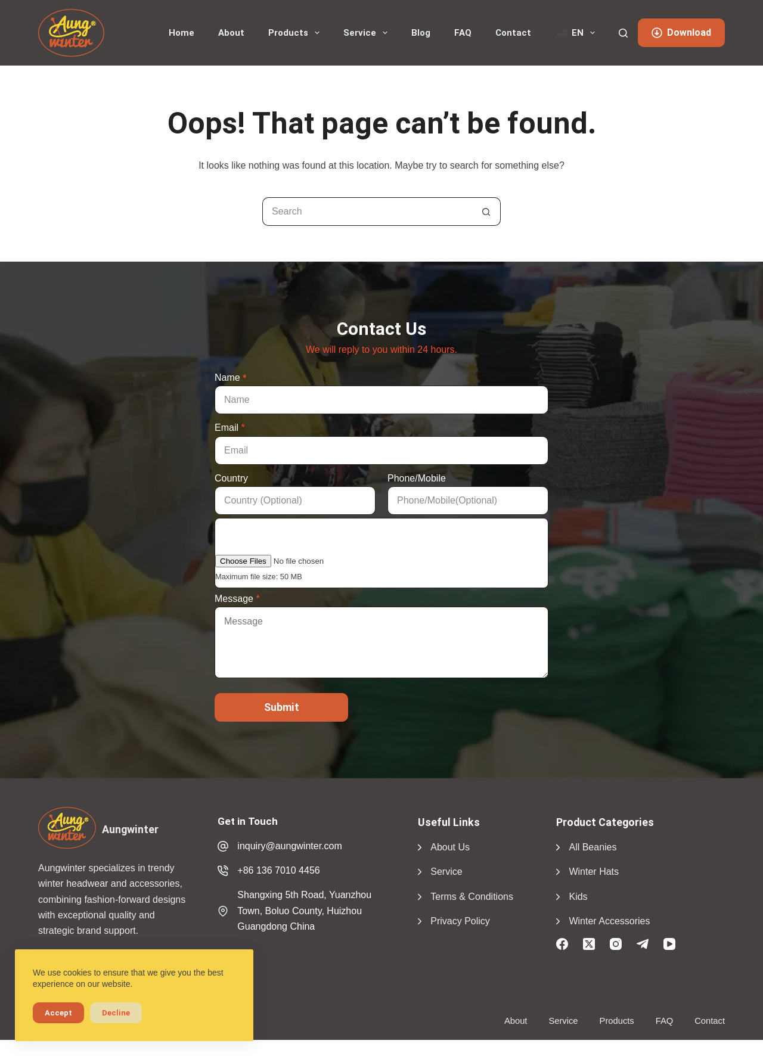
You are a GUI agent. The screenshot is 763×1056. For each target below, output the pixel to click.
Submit (281, 707)
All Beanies (592, 847)
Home (181, 32)
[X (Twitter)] (589, 944)
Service (367, 33)
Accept (58, 1012)
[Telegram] (643, 944)
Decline (116, 1012)
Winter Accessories (609, 921)
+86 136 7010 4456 (278, 870)
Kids (578, 897)
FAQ (463, 32)
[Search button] (486, 211)
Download (681, 32)
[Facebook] (562, 944)
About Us (450, 847)
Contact (513, 32)
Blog (420, 32)
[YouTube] (669, 944)
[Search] (623, 33)
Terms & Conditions (471, 897)
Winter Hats (594, 871)
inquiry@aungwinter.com (289, 846)
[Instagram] (616, 944)
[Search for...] (367, 211)
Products (296, 33)
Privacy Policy (460, 921)
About (231, 32)
